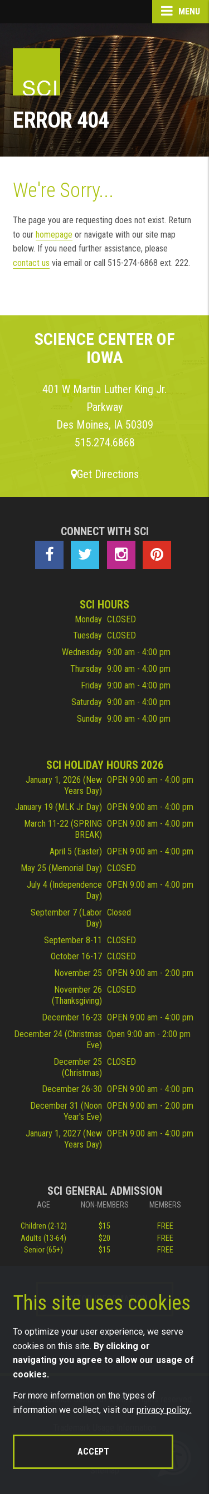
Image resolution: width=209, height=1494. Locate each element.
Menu (180, 11)
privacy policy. (164, 1410)
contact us (31, 263)
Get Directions (105, 474)
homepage (54, 234)
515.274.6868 (105, 442)
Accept (93, 1451)
